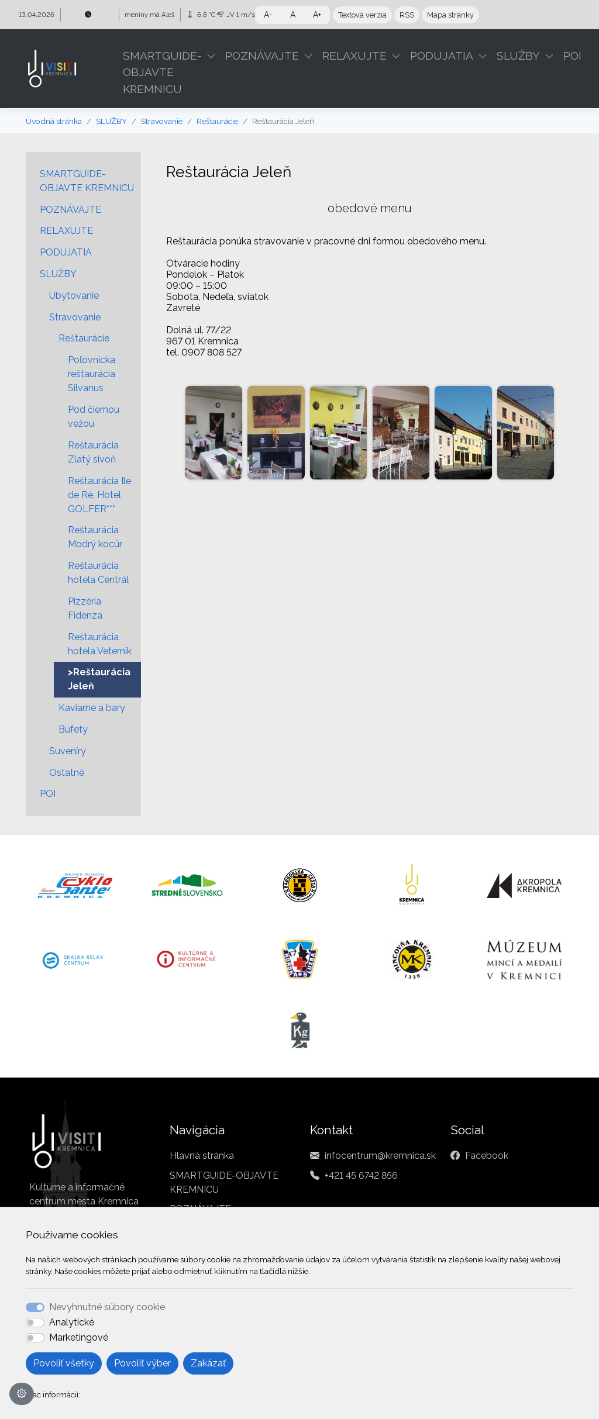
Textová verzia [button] (362, 15)
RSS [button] (407, 15)
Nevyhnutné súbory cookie (107, 1307)
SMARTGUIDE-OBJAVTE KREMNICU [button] (162, 72)
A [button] (292, 14)
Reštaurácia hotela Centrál (98, 572)
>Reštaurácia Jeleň (99, 679)
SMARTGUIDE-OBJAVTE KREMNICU (87, 181)
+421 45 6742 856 (361, 1175)
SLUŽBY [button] (518, 55)
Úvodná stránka (54, 121)
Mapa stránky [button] (450, 15)
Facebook (486, 1155)
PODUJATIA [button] (441, 55)
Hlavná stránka (202, 1155)
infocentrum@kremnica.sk (380, 1155)
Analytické (71, 1322)
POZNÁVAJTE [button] (262, 55)
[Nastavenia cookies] (21, 1394)
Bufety (73, 729)
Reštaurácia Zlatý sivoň (93, 452)
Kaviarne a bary (91, 707)
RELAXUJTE (66, 230)
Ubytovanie (74, 295)
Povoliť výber (142, 1363)
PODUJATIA (66, 252)
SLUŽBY (111, 121)
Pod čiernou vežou (93, 416)
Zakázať (208, 1363)
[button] (213, 55)
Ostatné (66, 772)
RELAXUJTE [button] (354, 55)
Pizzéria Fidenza (85, 608)
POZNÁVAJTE (70, 209)
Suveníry (67, 751)
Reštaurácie (217, 121)
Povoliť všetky (63, 1363)
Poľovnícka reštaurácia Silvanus (91, 373)
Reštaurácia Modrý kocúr (95, 537)
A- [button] (268, 14)
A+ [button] (317, 14)
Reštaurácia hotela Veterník (100, 644)
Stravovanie (162, 121)
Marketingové (78, 1337)
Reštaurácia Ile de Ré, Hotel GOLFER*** (99, 495)
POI (572, 55)
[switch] (35, 1322)
